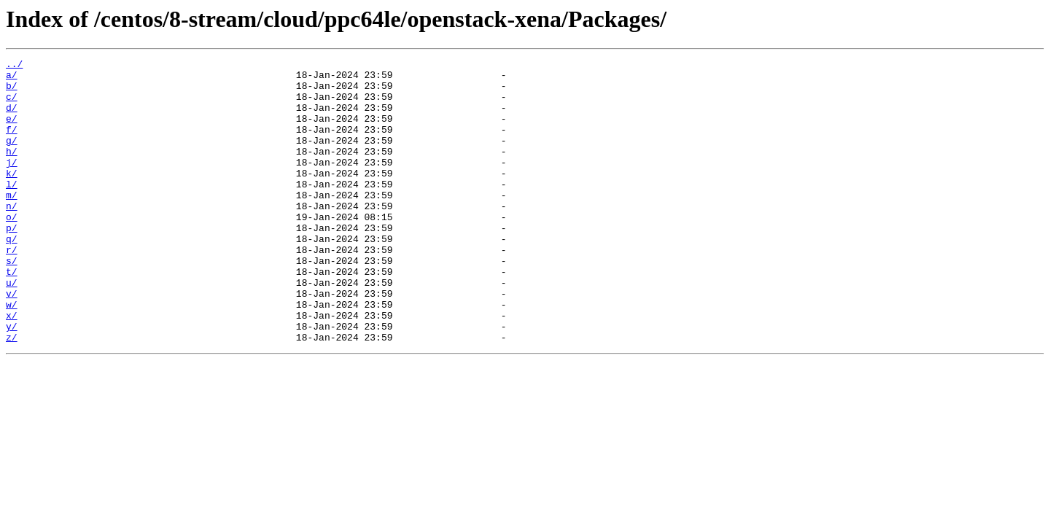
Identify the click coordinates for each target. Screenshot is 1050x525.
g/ (12, 157)
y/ (12, 380)
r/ (12, 288)
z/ (12, 393)
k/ (12, 196)
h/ (12, 170)
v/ (12, 341)
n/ (12, 236)
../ (14, 65)
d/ (12, 118)
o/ (12, 249)
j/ (12, 183)
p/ (12, 262)
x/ (12, 367)
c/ (12, 105)
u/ (12, 328)
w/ (12, 354)
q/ (12, 275)
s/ (12, 301)
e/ (12, 131)
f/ (12, 144)
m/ (12, 223)
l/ (12, 210)
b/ (12, 91)
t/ (12, 315)
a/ (12, 78)
